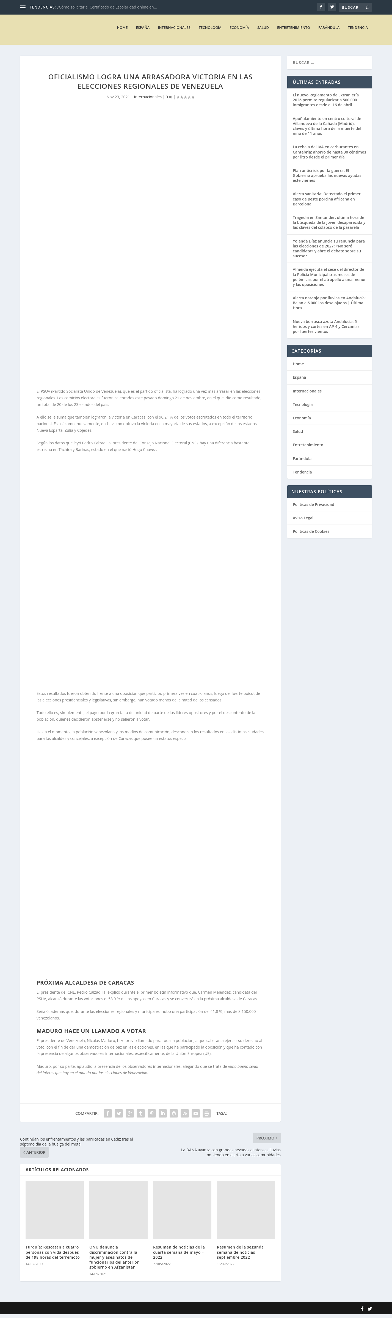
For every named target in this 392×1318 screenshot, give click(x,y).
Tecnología (210, 31)
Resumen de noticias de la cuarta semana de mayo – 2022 (179, 1255)
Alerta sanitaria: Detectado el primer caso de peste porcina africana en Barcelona (327, 202)
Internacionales (174, 31)
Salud (263, 31)
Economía (239, 31)
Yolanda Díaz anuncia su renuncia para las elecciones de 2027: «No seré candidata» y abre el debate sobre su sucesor (329, 252)
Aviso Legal (303, 521)
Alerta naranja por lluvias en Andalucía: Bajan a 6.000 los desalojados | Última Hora (329, 306)
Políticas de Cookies (311, 535)
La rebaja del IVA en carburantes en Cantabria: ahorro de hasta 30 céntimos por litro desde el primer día (329, 155)
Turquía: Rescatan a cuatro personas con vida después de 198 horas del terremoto (53, 1255)
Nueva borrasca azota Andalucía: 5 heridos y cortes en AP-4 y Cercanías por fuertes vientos (326, 330)
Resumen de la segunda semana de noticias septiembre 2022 (240, 1255)
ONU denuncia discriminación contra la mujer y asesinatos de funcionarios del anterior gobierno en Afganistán (114, 1261)
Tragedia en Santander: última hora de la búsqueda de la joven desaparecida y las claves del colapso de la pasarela (329, 226)
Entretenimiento (293, 31)
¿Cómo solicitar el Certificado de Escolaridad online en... (107, 7)
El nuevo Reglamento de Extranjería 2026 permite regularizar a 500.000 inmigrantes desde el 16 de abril (326, 103)
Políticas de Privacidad (313, 508)
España (143, 31)
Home (122, 31)
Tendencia (358, 31)
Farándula (328, 31)
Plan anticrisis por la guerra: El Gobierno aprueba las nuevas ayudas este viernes (327, 179)
